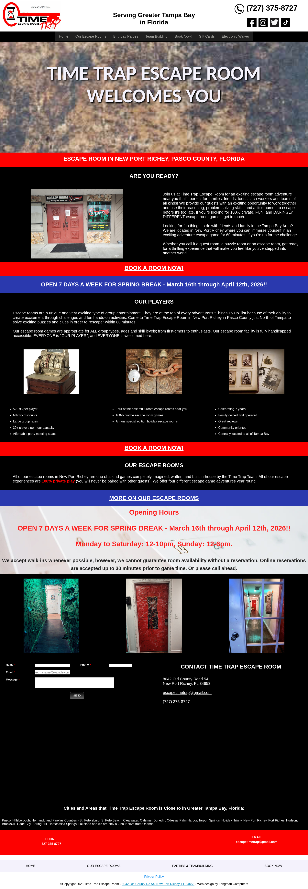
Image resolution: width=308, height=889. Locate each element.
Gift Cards (207, 36)
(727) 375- (263, 8)
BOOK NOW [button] (273, 866)
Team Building (156, 36)
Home (63, 36)
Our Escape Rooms (90, 36)
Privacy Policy (154, 876)
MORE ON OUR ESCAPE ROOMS (154, 498)
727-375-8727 (51, 843)
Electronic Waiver (235, 36)
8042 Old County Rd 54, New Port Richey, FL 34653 (158, 883)
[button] (30, 866)
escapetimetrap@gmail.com (187, 692)
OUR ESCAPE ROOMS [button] (103, 866)
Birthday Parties (125, 36)
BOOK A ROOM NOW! (154, 268)
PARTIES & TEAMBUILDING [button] (192, 866)
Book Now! (183, 36)
